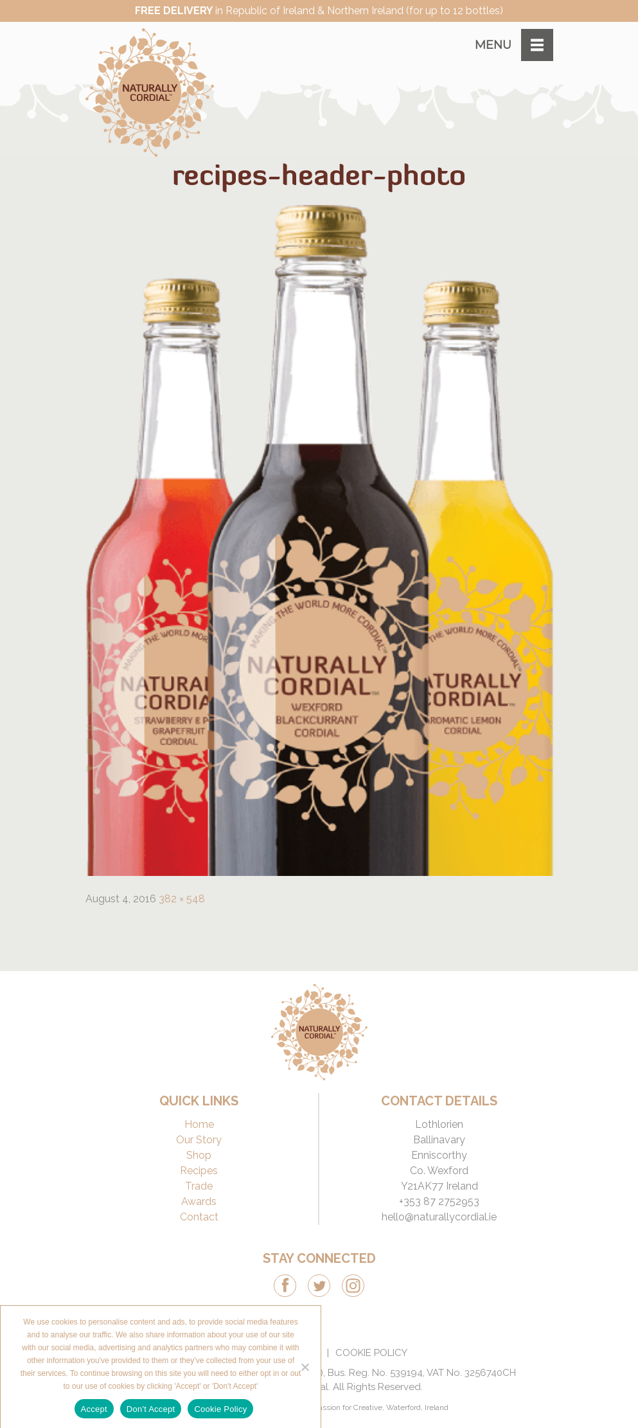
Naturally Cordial (149, 92)
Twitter (319, 1285)
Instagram (353, 1285)
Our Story (199, 1140)
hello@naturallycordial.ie (439, 1217)
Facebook (285, 1285)
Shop (198, 1155)
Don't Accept (151, 1409)
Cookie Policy (371, 1353)
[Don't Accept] (304, 1367)
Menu (493, 45)
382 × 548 (182, 899)
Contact (199, 1217)
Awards (199, 1201)
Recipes (199, 1171)
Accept (94, 1409)
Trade (199, 1186)
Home (199, 1124)
